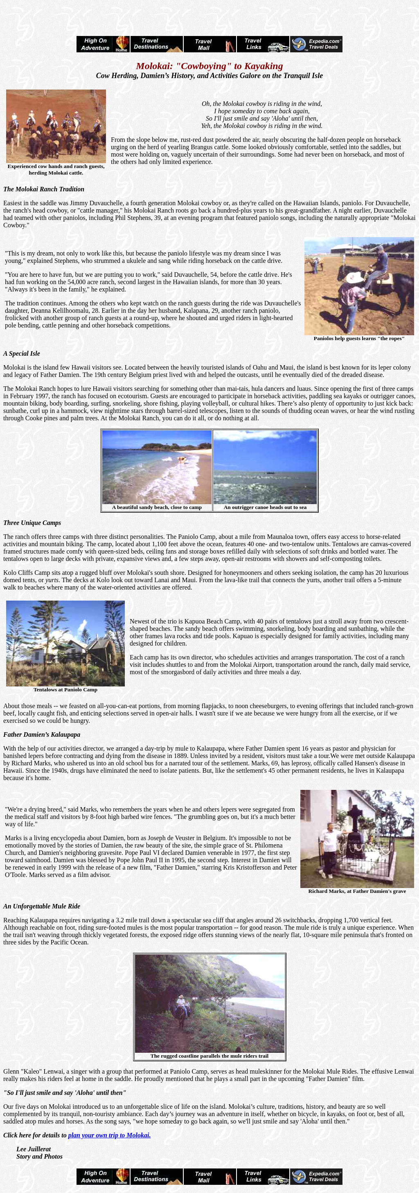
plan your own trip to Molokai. (109, 1135)
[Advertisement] (209, 15)
